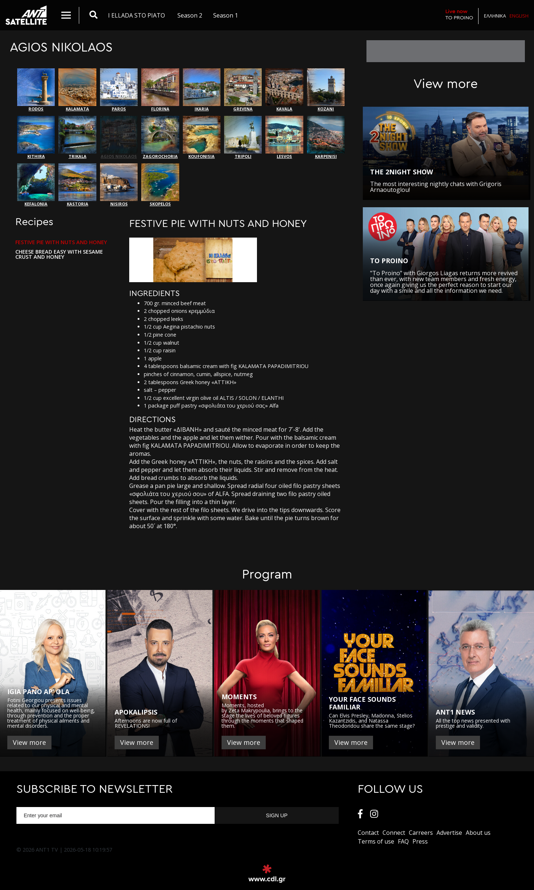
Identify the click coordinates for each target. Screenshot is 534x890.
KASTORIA (77, 185)
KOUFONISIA (201, 137)
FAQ (403, 841)
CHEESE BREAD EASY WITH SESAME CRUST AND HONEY (59, 254)
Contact (368, 833)
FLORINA (160, 89)
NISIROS (119, 185)
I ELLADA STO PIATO (136, 15)
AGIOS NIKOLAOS (119, 137)
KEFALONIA (36, 185)
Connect (394, 833)
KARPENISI (326, 137)
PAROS (119, 89)
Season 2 (189, 15)
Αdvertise (449, 833)
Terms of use (376, 841)
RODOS (36, 89)
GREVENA (243, 89)
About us (478, 833)
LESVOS (284, 137)
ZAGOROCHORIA (160, 137)
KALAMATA (77, 89)
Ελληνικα (495, 15)
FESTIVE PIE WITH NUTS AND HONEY (61, 242)
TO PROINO (459, 14)
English (519, 15)
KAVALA (284, 89)
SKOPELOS (160, 185)
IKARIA (201, 89)
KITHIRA (36, 137)
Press (420, 841)
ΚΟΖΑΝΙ (326, 89)
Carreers (421, 833)
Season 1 (225, 15)
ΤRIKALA (77, 137)
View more (29, 742)
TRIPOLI (243, 137)
